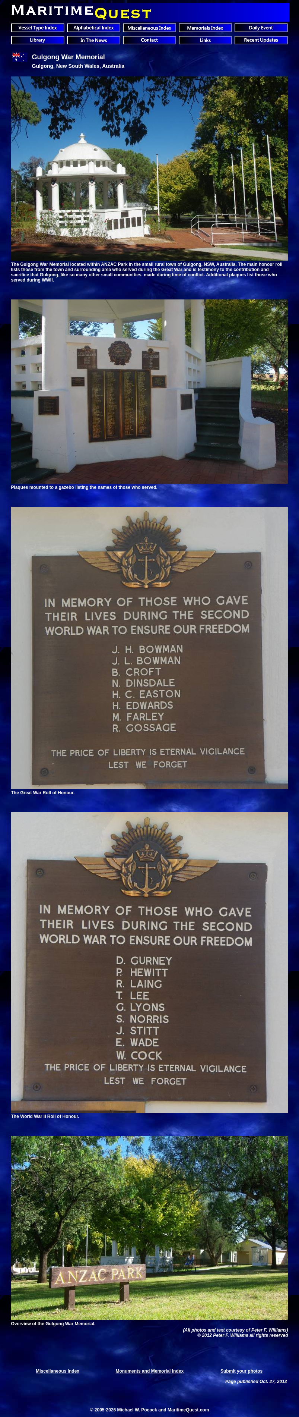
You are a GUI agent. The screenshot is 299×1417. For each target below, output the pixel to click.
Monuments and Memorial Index (149, 1371)
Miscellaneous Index (57, 1371)
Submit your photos (241, 1371)
